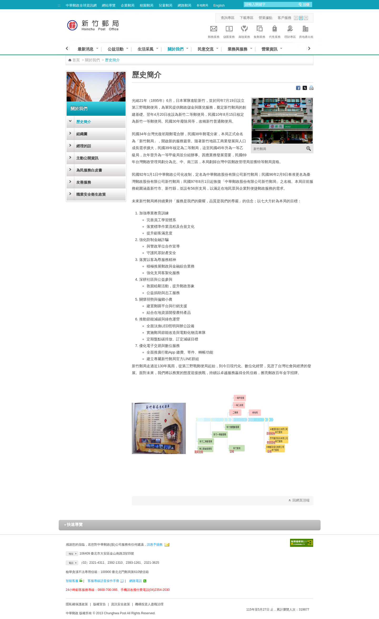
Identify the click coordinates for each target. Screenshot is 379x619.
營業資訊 (269, 49)
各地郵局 (202, 5)
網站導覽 (109, 5)
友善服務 (83, 182)
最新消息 (85, 49)
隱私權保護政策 (77, 604)
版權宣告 (99, 604)
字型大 (306, 18)
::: (59, 5)
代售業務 (274, 31)
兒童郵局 (165, 5)
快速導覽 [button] (73, 524)
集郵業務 (259, 31)
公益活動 (115, 49)
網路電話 (135, 581)
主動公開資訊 (87, 158)
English (219, 5)
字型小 (296, 18)
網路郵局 (184, 5)
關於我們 (175, 49)
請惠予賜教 (155, 544)
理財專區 (290, 31)
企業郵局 (127, 5)
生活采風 (145, 49)
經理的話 (83, 146)
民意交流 (205, 49)
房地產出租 (306, 31)
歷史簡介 (83, 122)
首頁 (76, 60)
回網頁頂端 (301, 500)
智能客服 (72, 581)
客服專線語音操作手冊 (103, 581)
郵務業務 (213, 31)
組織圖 (81, 134)
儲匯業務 (229, 31)
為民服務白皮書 (89, 170)
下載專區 (246, 18)
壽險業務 (244, 31)
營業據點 (265, 18)
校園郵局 (146, 5)
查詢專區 (228, 18)
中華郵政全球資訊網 (81, 5)
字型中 (301, 18)
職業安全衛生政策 (91, 194)
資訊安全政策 (120, 604)
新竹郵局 (259, 149)
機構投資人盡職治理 (149, 604)
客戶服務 (284, 18)
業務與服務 (237, 49)
